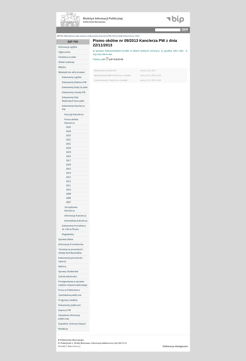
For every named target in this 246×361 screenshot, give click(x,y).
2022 (68, 139)
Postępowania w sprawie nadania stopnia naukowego (72, 283)
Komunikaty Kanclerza (75, 221)
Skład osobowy (66, 62)
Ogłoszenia (64, 52)
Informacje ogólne (67, 47)
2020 (68, 148)
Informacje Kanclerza (75, 216)
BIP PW (60, 36)
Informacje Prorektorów (70, 244)
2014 (68, 173)
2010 (68, 189)
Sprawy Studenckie (68, 271)
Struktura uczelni (67, 57)
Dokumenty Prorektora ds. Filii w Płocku (74, 227)
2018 (68, 156)
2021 (68, 144)
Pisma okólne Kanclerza (123, 36)
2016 (68, 164)
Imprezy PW (64, 310)
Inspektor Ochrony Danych (72, 324)
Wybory (62, 266)
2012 (68, 181)
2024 (68, 131)
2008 (68, 198)
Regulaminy (68, 234)
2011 (68, 185)
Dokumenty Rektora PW (74, 82)
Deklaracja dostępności (175, 346)
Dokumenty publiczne (69, 305)
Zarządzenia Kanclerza (70, 209)
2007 (68, 202)
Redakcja (63, 329)
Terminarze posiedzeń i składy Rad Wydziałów (70, 251)
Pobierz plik (99, 59)
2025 (68, 127)
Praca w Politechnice (69, 290)
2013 (137, 36)
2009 (68, 194)
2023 (68, 135)
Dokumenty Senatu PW (73, 92)
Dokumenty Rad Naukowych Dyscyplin (73, 99)
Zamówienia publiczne (69, 295)
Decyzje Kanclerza (74, 114)
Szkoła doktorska (67, 276)
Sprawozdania (65, 239)
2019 (68, 152)
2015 (68, 169)
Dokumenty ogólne (72, 77)
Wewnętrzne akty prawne (75, 36)
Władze (62, 67)
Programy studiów (67, 300)
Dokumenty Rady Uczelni (74, 87)
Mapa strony (73, 346)
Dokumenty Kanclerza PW (99, 36)
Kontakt (61, 346)
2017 (68, 160)
